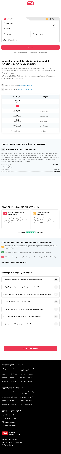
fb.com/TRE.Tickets (9, 418)
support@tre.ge (8, 422)
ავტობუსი (50, 19)
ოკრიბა (20, 89)
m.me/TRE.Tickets (9, 426)
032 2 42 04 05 (8, 415)
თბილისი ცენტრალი (26, 85)
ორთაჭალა (28, 89)
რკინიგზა (8, 19)
